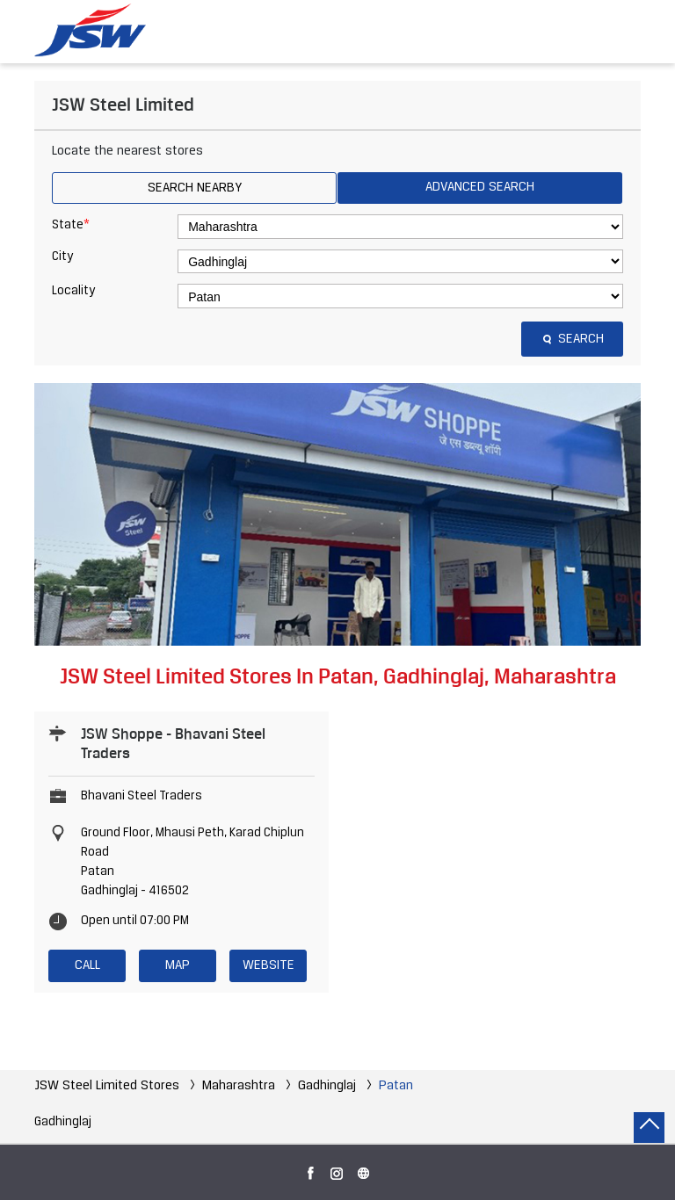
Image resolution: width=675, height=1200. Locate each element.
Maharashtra (238, 1086)
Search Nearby (195, 188)
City (62, 257)
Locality (73, 291)
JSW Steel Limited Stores (108, 1086)
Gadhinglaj (327, 1086)
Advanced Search (479, 187)
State (71, 225)
